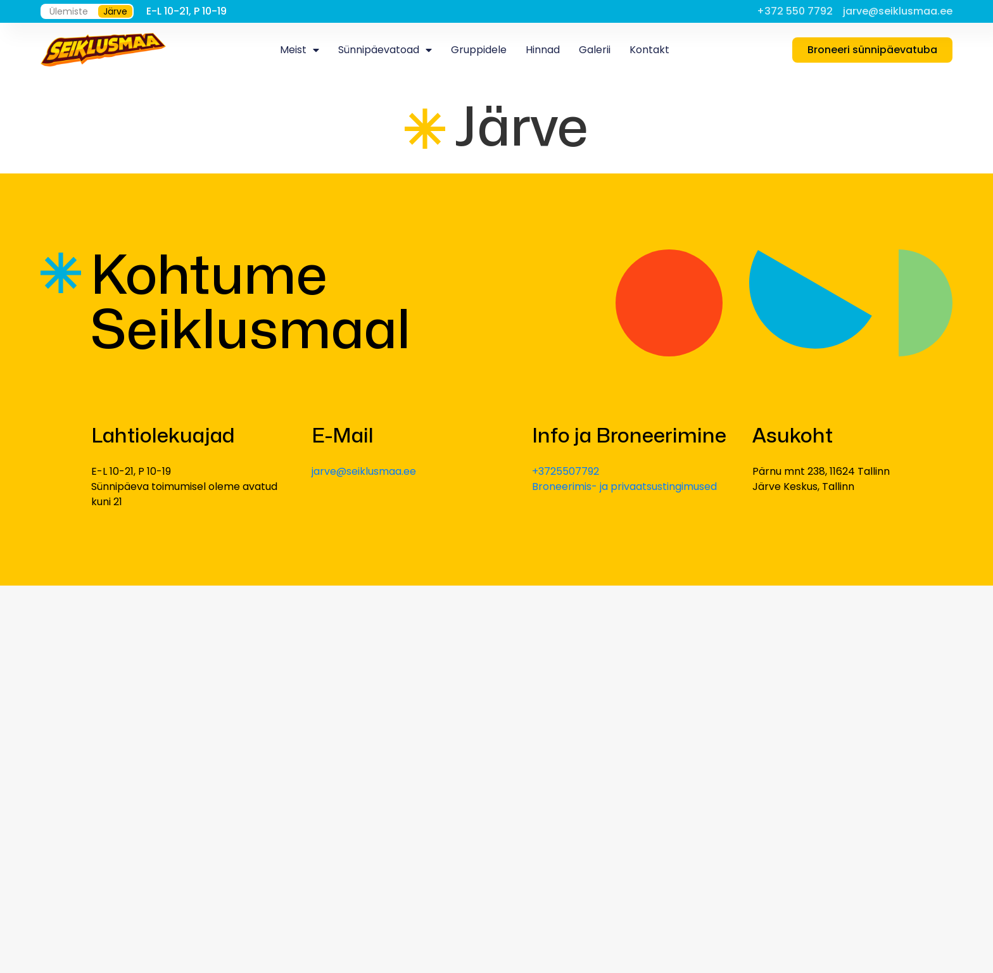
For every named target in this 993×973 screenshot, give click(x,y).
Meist (299, 50)
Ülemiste (68, 11)
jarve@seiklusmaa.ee (364, 471)
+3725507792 (565, 471)
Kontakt (649, 49)
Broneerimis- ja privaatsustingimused (624, 486)
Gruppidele (479, 49)
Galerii (594, 49)
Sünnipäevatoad (385, 50)
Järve (115, 11)
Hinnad (543, 49)
